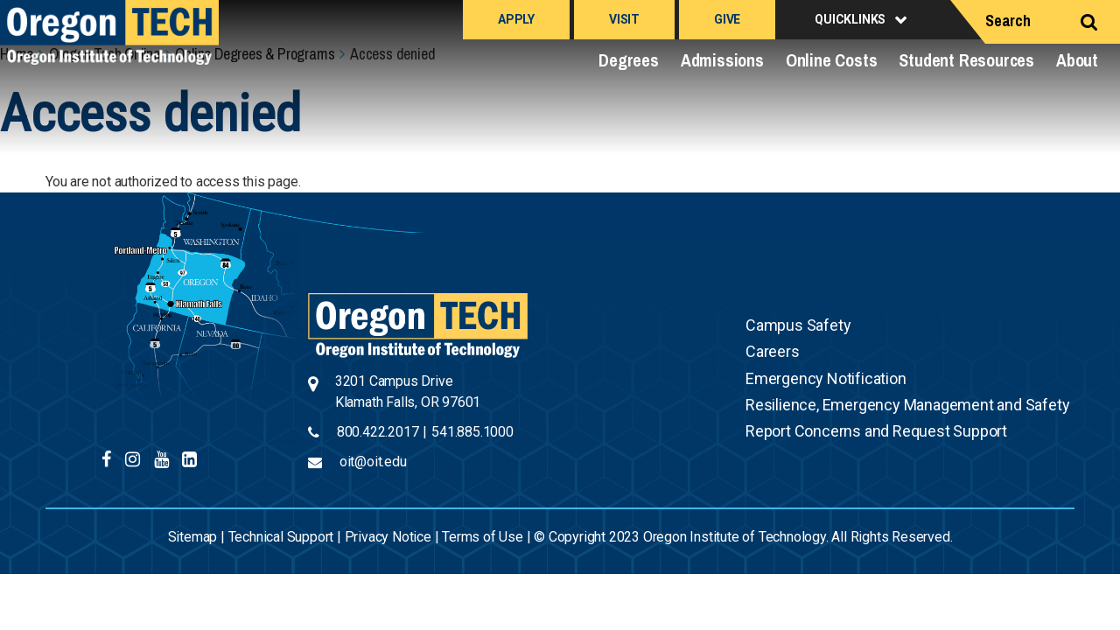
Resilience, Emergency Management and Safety (907, 405)
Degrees (628, 60)
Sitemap (193, 536)
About (1077, 60)
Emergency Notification (826, 378)
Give (727, 19)
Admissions (722, 60)
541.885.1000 (472, 432)
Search (1008, 21)
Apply (516, 19)
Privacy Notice (388, 536)
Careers (773, 351)
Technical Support (281, 536)
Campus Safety (798, 325)
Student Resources (966, 60)
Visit (624, 19)
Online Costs (832, 60)
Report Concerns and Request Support (876, 431)
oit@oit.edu (373, 461)
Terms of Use (482, 536)
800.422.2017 (378, 432)
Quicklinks (850, 19)
